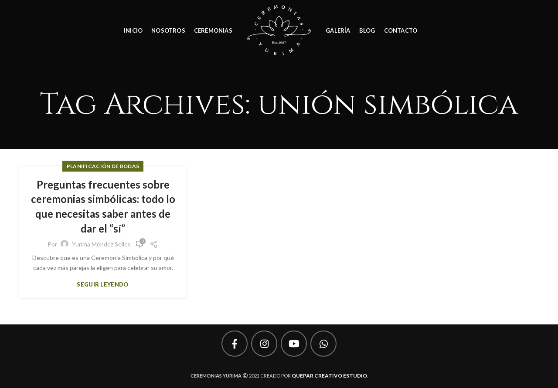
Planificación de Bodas (103, 166)
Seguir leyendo (103, 284)
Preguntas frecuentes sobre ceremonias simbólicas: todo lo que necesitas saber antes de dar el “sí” (103, 206)
